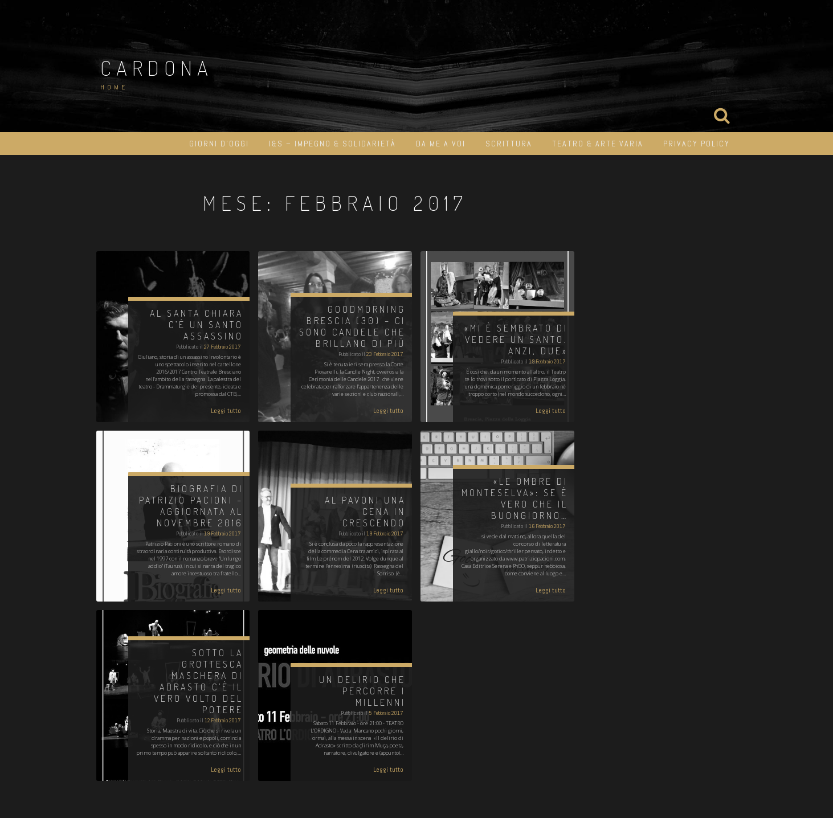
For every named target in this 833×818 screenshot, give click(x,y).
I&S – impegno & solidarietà (332, 143)
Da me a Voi (441, 143)
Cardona (156, 68)
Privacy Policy (696, 143)
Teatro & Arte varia (597, 143)
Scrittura (508, 143)
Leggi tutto (226, 410)
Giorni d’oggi (219, 143)
